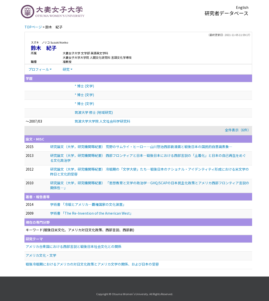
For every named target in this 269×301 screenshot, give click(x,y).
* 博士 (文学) (84, 85)
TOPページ (33, 26)
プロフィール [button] (38, 69)
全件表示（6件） (238, 129)
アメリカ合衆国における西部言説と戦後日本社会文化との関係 (73, 246)
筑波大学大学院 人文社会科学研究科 (102, 121)
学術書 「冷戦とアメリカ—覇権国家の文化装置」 (88, 204)
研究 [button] (66, 69)
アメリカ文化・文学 (41, 255)
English (242, 7)
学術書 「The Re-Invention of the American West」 (91, 213)
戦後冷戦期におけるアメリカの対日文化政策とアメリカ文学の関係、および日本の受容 (92, 264)
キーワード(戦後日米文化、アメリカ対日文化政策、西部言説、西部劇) (80, 229)
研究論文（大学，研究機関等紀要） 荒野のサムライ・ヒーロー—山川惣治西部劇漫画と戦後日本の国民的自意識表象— (141, 146)
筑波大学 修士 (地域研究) (94, 112)
